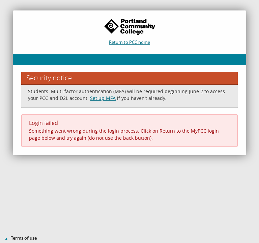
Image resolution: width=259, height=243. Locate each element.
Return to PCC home (129, 42)
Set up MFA (103, 98)
